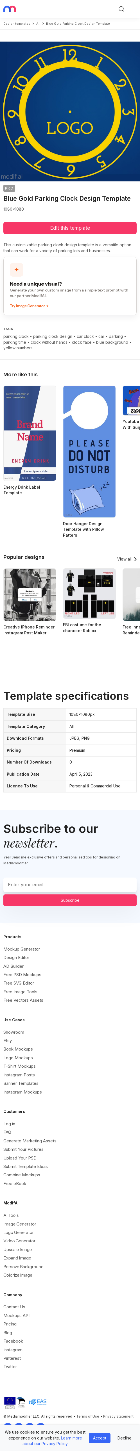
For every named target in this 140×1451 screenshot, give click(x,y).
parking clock (16, 336)
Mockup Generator (21, 949)
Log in (9, 1123)
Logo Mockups (18, 1057)
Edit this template (70, 228)
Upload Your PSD (20, 1158)
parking (116, 336)
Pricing (10, 1324)
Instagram (12, 1349)
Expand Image (17, 1258)
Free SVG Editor (18, 983)
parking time (14, 342)
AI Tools (11, 1215)
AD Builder (13, 966)
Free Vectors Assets (23, 1000)
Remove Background (23, 1266)
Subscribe (70, 900)
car (101, 336)
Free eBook (14, 1183)
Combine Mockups (21, 1174)
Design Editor (16, 957)
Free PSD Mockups (22, 974)
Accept (99, 1438)
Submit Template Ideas (25, 1166)
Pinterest (12, 1358)
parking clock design (52, 336)
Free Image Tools (20, 991)
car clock (85, 336)
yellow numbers (18, 347)
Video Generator (19, 1240)
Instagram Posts (19, 1075)
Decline (125, 1438)
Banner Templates (21, 1083)
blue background (112, 342)
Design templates (16, 24)
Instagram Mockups (22, 1092)
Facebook (13, 1341)
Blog (7, 1332)
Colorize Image (17, 1275)
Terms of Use (87, 1416)
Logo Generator (18, 1232)
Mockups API (16, 1315)
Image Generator (19, 1224)
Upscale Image (17, 1249)
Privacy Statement (118, 1416)
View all (124, 559)
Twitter (10, 1366)
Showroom (13, 1032)
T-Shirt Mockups (19, 1066)
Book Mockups (18, 1049)
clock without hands (49, 342)
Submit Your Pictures (23, 1149)
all (38, 24)
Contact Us (14, 1306)
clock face (82, 342)
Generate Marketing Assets (30, 1141)
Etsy (7, 1040)
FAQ (7, 1132)
